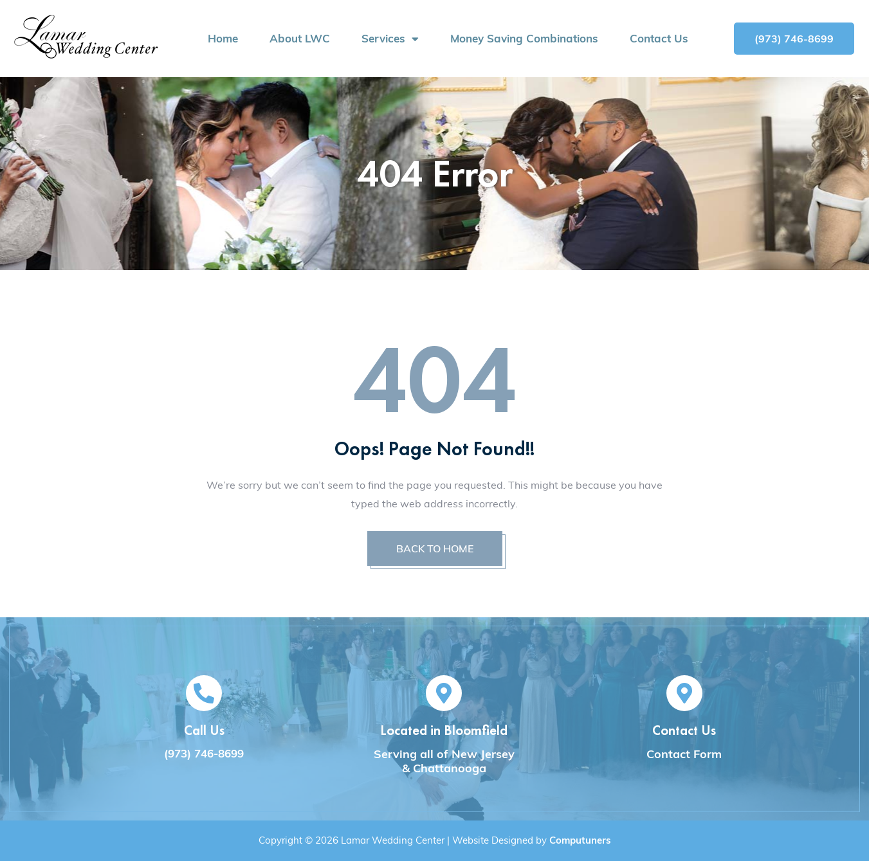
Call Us (204, 730)
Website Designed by (531, 840)
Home (223, 38)
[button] (794, 39)
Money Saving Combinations (524, 38)
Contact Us (659, 38)
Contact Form (684, 754)
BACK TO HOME (434, 548)
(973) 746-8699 (204, 753)
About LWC (300, 38)
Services (390, 38)
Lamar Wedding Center (392, 840)
